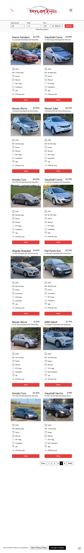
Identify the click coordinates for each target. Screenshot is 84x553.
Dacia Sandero (21, 37)
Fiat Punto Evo (53, 250)
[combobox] (18, 26)
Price (44, 23)
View (26, 100)
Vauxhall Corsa (53, 37)
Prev (43, 463)
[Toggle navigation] (70, 10)
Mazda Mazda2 (21, 250)
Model (28, 23)
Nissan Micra (19, 108)
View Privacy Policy (39, 548)
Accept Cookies (57, 548)
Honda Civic (19, 179)
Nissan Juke (51, 108)
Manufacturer (15, 23)
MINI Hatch (51, 322)
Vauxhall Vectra (54, 393)
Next (70, 463)
